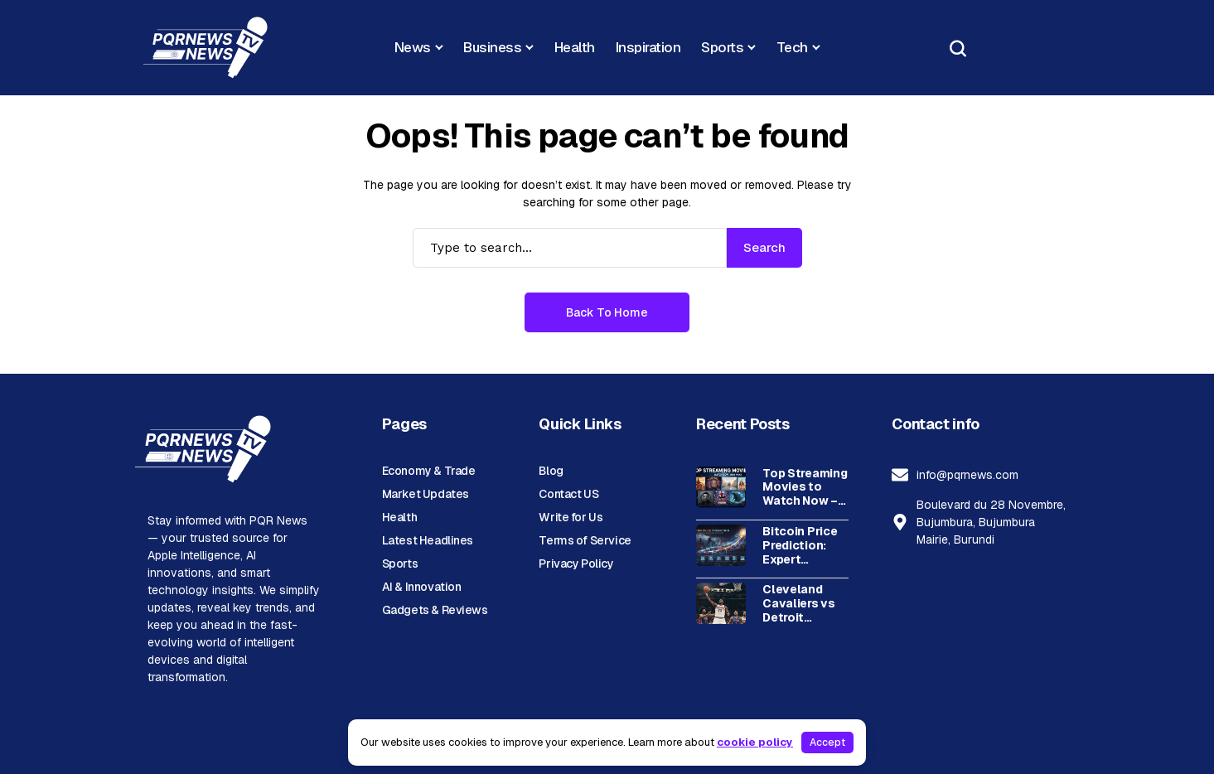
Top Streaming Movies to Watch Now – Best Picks (804, 487)
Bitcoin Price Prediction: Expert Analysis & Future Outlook (799, 545)
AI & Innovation (422, 586)
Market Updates (425, 493)
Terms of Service (585, 540)
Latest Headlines (427, 540)
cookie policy (755, 742)
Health (399, 517)
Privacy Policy (576, 563)
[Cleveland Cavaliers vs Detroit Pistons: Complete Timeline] (721, 603)
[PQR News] (205, 48)
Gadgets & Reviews (435, 609)
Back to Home (607, 312)
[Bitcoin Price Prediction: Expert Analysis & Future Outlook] (721, 545)
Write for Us (570, 517)
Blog (551, 470)
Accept (827, 742)
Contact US (568, 493)
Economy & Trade (429, 470)
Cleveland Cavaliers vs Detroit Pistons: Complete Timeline (798, 603)
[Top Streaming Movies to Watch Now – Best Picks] (721, 487)
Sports (400, 563)
